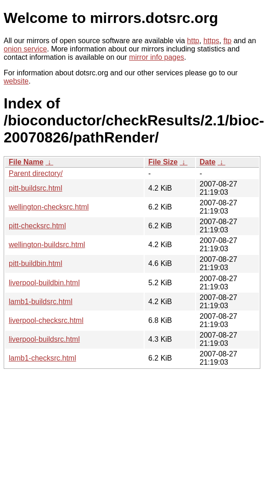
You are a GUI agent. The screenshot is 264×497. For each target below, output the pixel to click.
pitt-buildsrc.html (35, 188)
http (193, 41)
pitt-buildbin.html (35, 263)
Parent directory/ (35, 173)
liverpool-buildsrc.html (44, 339)
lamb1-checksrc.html (42, 358)
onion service (25, 49)
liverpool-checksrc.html (46, 320)
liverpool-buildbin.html (44, 283)
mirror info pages (156, 57)
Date (208, 162)
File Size (163, 162)
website (16, 81)
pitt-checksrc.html (37, 226)
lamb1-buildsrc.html (41, 301)
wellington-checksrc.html (49, 207)
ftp (227, 41)
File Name (26, 162)
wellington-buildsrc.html (47, 244)
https (211, 41)
